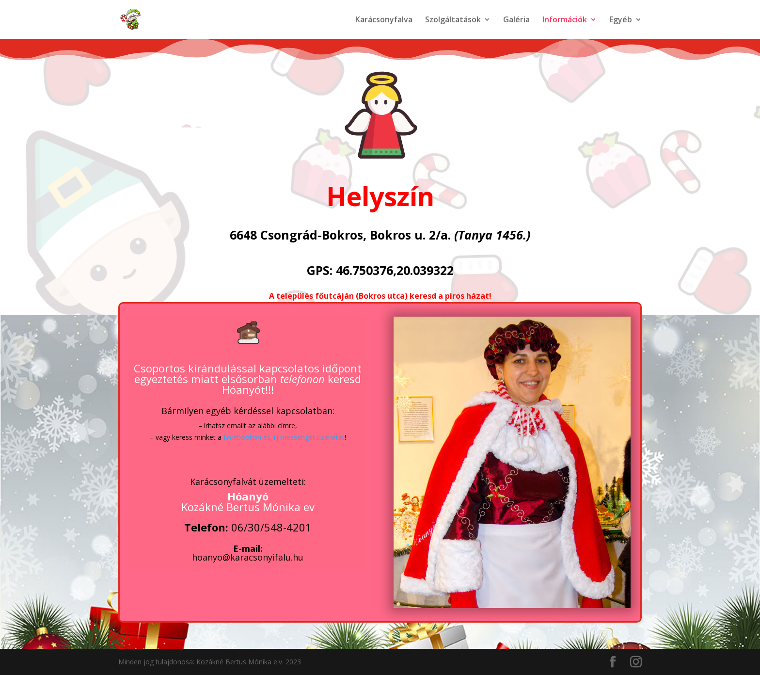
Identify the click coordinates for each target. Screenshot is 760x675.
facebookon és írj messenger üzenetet (284, 437)
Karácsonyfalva (383, 20)
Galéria (516, 20)
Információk (564, 20)
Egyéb (620, 20)
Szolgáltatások (453, 20)
